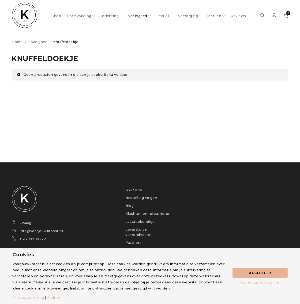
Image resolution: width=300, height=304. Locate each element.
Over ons (133, 190)
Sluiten (53, 297)
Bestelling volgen (141, 198)
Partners (133, 243)
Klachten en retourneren (148, 214)
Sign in (274, 16)
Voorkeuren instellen (260, 282)
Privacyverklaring (28, 297)
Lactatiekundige (140, 222)
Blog (129, 206)
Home (17, 42)
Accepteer (260, 273)
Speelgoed (38, 42)
